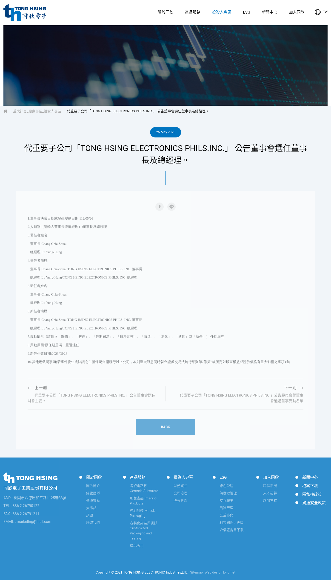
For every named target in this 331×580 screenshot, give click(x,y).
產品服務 (192, 12)
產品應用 (137, 546)
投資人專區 (221, 12)
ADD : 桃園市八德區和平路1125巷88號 (34, 498)
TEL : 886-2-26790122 (21, 506)
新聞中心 (269, 12)
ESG (246, 12)
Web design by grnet (220, 572)
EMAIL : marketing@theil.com (27, 521)
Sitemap (196, 572)
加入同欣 (297, 12)
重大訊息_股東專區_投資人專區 (37, 111)
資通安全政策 (314, 503)
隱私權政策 (312, 494)
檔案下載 (310, 486)
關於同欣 (165, 12)
